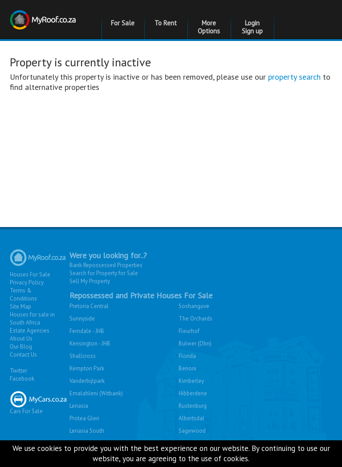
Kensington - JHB (89, 343)
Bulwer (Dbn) (195, 343)
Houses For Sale (30, 274)
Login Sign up (252, 27)
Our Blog (21, 346)
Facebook (22, 378)
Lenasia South (86, 431)
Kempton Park (86, 368)
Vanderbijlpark (87, 381)
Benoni (187, 368)
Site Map (20, 306)
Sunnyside (82, 318)
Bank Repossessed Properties (105, 265)
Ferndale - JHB (86, 331)
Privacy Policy (27, 282)
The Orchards (195, 318)
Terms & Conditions (23, 294)
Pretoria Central (89, 306)
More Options (209, 27)
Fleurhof (189, 331)
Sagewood (192, 431)
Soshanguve (194, 306)
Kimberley (191, 381)
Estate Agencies (29, 330)
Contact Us (23, 354)
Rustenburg (193, 406)
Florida (187, 356)
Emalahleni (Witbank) (96, 393)
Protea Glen (84, 418)
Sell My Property (89, 281)
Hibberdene (193, 393)
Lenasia (78, 406)
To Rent (166, 23)
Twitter (18, 370)
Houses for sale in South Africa (32, 318)
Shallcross (82, 356)
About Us (21, 338)
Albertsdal (191, 418)
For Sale (122, 23)
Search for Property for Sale (103, 273)
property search (294, 77)
